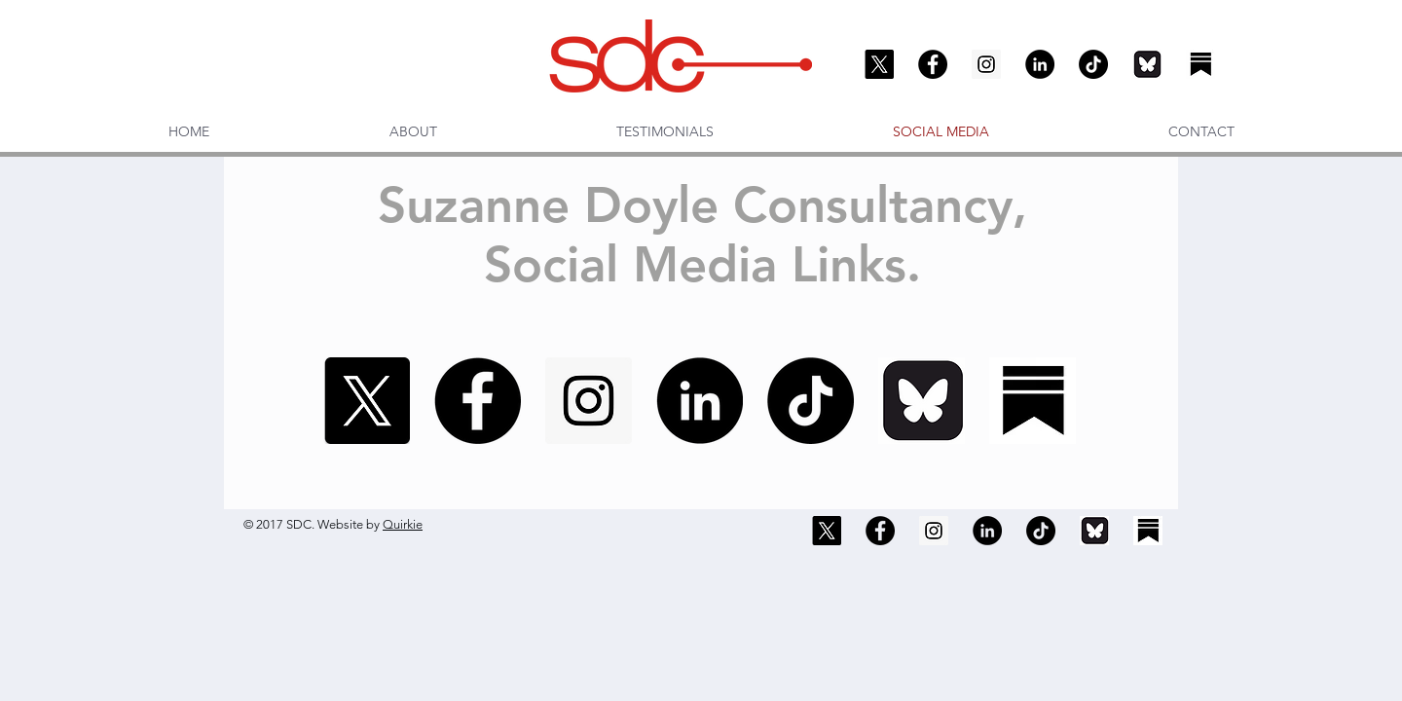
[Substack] (1200, 64)
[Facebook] (932, 64)
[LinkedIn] (1039, 64)
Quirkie (403, 524)
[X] (879, 64)
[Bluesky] (1147, 64)
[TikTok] (1093, 64)
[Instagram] (986, 64)
